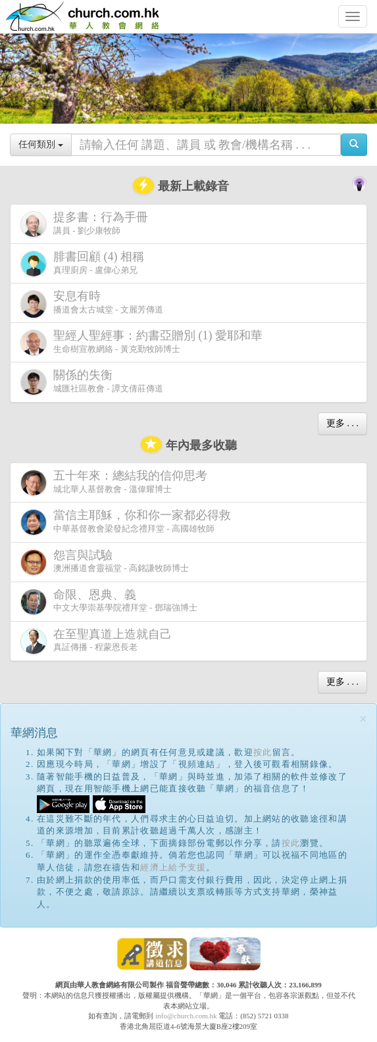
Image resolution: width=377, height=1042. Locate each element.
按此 (262, 752)
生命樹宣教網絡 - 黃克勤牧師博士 (144, 342)
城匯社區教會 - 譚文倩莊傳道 (91, 381)
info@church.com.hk (185, 1016)
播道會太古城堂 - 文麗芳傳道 (91, 303)
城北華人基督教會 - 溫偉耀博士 (116, 482)
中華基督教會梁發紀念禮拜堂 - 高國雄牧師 (128, 522)
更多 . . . (342, 423)
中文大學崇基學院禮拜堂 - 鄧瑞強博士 (108, 601)
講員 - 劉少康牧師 (86, 224)
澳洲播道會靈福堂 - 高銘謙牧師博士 (104, 562)
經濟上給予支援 (173, 867)
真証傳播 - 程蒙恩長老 (98, 641)
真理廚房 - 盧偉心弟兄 (84, 263)
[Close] (363, 719)
